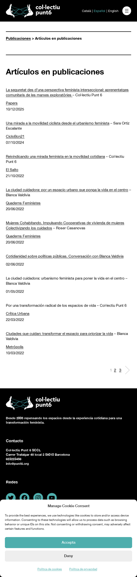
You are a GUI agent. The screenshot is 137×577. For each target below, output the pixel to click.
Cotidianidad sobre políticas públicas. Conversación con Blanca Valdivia (65, 256)
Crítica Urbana (17, 313)
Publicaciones (18, 38)
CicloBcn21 (15, 136)
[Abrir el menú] (126, 10)
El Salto (12, 170)
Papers (12, 103)
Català (86, 11)
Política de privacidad (83, 569)
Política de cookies (49, 569)
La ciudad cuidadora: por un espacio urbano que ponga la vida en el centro (67, 190)
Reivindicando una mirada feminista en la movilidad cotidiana (55, 156)
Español (99, 11)
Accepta (68, 542)
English (113, 11)
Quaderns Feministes (23, 203)
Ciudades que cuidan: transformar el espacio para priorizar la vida (59, 333)
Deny (68, 555)
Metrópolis (14, 347)
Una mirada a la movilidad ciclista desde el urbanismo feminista (57, 123)
